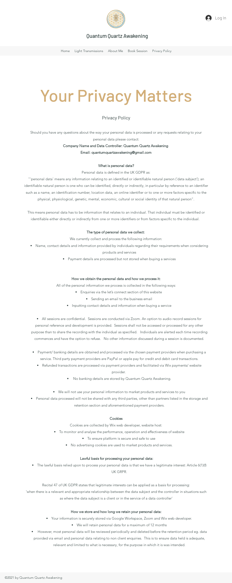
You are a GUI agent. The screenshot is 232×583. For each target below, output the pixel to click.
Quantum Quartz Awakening (117, 36)
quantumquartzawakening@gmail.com (121, 152)
